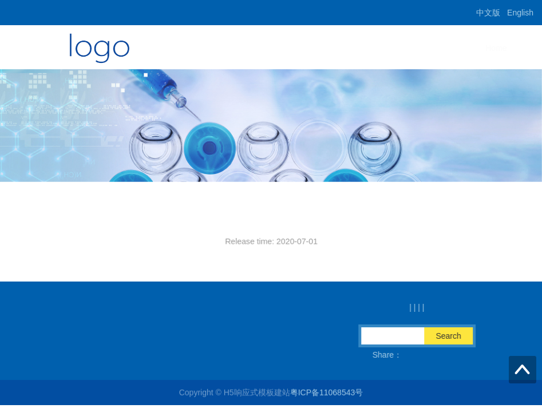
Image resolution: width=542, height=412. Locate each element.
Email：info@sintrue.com (116, 354)
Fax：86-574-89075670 (227, 354)
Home (346, 48)
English (520, 12)
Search (455, 335)
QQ (300, 354)
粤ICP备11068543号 (326, 393)
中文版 (488, 12)
